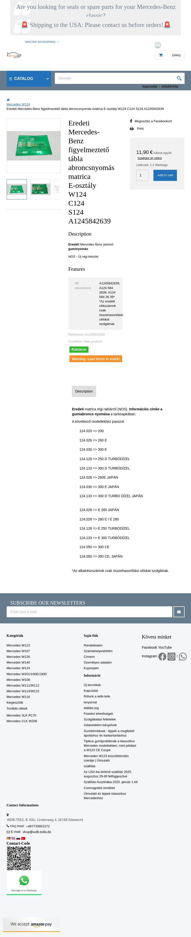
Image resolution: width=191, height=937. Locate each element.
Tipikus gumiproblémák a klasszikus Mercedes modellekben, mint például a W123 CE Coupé (110, 745)
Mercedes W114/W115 (23, 691)
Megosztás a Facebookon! (153, 121)
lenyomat (90, 702)
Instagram (149, 656)
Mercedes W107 (18, 651)
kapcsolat (150, 86)
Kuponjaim (91, 668)
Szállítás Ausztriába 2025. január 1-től (111, 782)
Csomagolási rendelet (99, 788)
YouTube (165, 647)
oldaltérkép (169, 86)
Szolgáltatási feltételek (100, 719)
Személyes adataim (98, 662)
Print (140, 128)
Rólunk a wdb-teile (97, 696)
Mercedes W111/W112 (23, 685)
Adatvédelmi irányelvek (100, 725)
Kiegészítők (15, 702)
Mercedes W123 (18, 645)
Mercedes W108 (18, 680)
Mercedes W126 (18, 657)
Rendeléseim (93, 645)
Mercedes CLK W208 (22, 721)
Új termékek (92, 685)
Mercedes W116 (18, 697)
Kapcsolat (91, 690)
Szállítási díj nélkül (149, 158)
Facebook (149, 647)
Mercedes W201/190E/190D (27, 674)
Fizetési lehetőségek (98, 713)
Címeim (89, 657)
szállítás (89, 766)
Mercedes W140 (18, 662)
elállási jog (91, 708)
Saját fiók (91, 636)
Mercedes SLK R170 (21, 715)
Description (84, 391)
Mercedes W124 (18, 668)
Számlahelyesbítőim (98, 651)
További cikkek (17, 708)
